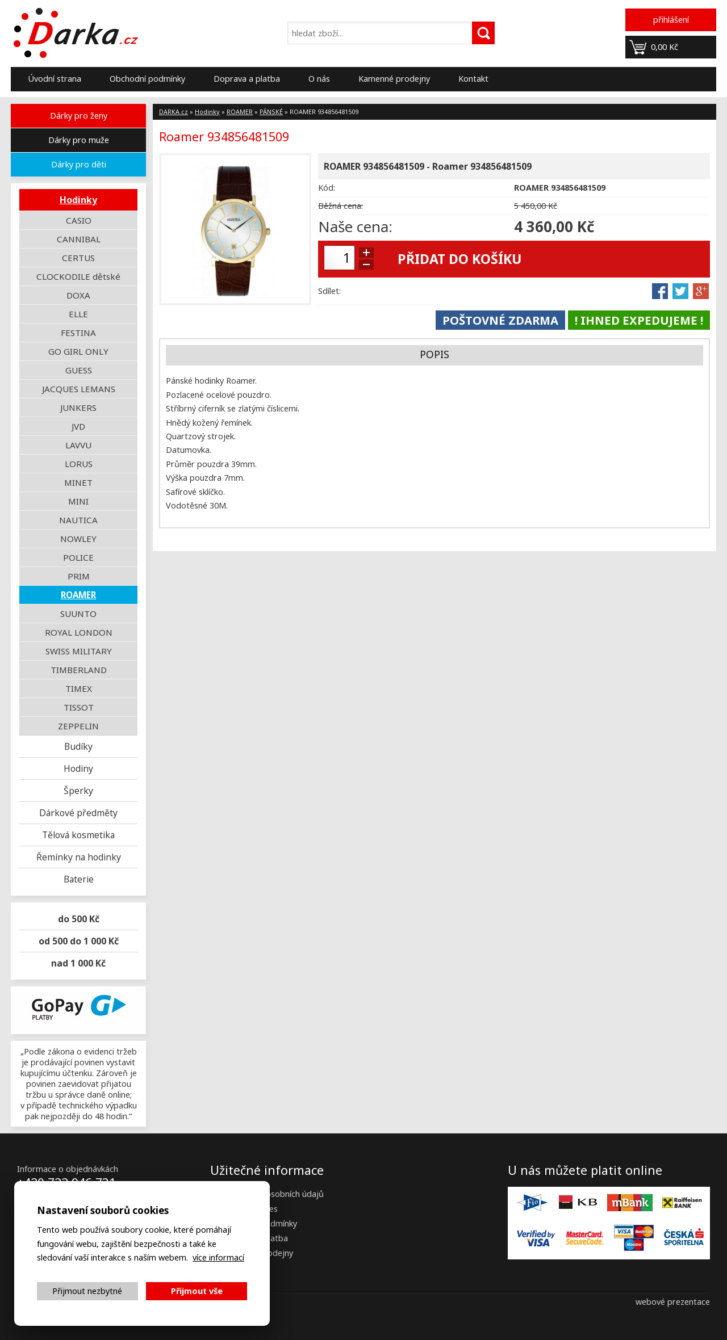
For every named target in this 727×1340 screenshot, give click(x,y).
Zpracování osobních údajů (273, 1193)
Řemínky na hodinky (78, 857)
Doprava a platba (247, 78)
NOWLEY (78, 538)
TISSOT (79, 707)
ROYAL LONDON (78, 632)
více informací (218, 1257)
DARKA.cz (173, 111)
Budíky (78, 746)
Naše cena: (355, 226)
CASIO (78, 220)
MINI (78, 501)
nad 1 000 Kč (78, 963)
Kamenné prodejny (394, 78)
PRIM (79, 576)
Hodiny (78, 768)
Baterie (79, 879)
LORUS (79, 463)
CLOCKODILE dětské (78, 276)
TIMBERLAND (79, 669)
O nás (319, 78)
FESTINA (78, 332)
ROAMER (78, 594)
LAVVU (78, 445)
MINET (78, 482)
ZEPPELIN (78, 726)
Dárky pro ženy (78, 115)
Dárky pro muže (78, 140)
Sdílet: (329, 290)
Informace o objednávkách (67, 1168)
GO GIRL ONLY (78, 351)
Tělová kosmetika (78, 835)
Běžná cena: (340, 205)
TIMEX (78, 688)
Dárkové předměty (78, 812)
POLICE (78, 557)
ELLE (78, 314)
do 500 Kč (78, 919)
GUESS (78, 370)
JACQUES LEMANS (78, 388)
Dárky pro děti (78, 164)
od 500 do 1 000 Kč (79, 941)
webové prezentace (673, 1301)
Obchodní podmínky (147, 78)
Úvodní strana (54, 78)
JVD (78, 426)
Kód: (326, 187)
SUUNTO (78, 613)
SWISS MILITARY (78, 651)
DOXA (78, 295)
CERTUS (78, 257)
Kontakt (473, 78)
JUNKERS (78, 407)
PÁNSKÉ (271, 111)
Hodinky (78, 200)
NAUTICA (78, 520)
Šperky (78, 790)
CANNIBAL (79, 239)
